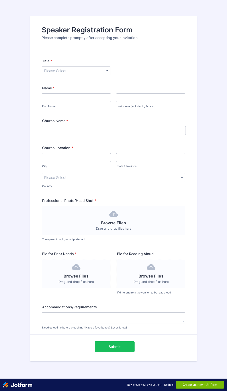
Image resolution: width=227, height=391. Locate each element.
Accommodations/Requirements (69, 307)
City (44, 166)
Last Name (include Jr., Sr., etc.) (136, 106)
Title (47, 61)
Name (48, 88)
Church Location (57, 148)
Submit (115, 346)
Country (47, 186)
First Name (48, 106)
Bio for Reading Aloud (135, 254)
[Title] (76, 70)
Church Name (55, 121)
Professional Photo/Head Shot (69, 200)
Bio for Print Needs (59, 254)
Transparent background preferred (63, 239)
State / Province (127, 166)
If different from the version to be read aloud (144, 292)
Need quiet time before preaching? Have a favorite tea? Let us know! (84, 327)
